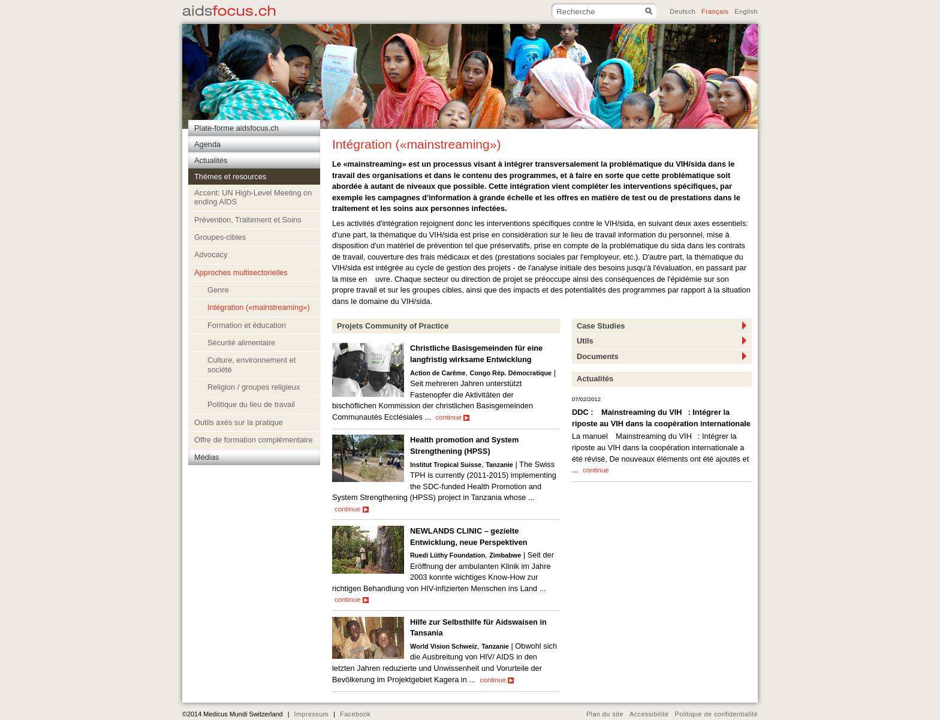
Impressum (311, 714)
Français (714, 11)
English (746, 11)
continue (453, 417)
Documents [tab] (662, 356)
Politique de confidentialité (716, 714)
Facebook (355, 714)
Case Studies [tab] (662, 325)
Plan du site (604, 714)
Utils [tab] (662, 340)
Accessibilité (649, 714)
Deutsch (682, 11)
